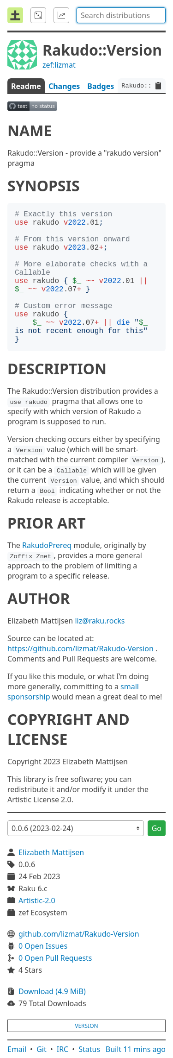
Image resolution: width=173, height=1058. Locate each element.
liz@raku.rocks (100, 621)
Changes (64, 86)
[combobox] (121, 15)
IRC (63, 1049)
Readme (26, 86)
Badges (100, 86)
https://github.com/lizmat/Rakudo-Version (80, 648)
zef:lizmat (59, 65)
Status (89, 1049)
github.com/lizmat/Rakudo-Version (78, 934)
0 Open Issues (42, 946)
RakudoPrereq (47, 545)
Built (136, 1049)
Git (41, 1049)
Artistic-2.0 (36, 900)
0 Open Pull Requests (55, 958)
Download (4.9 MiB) (52, 991)
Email (16, 1049)
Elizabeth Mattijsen (51, 852)
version (86, 1026)
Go (156, 828)
